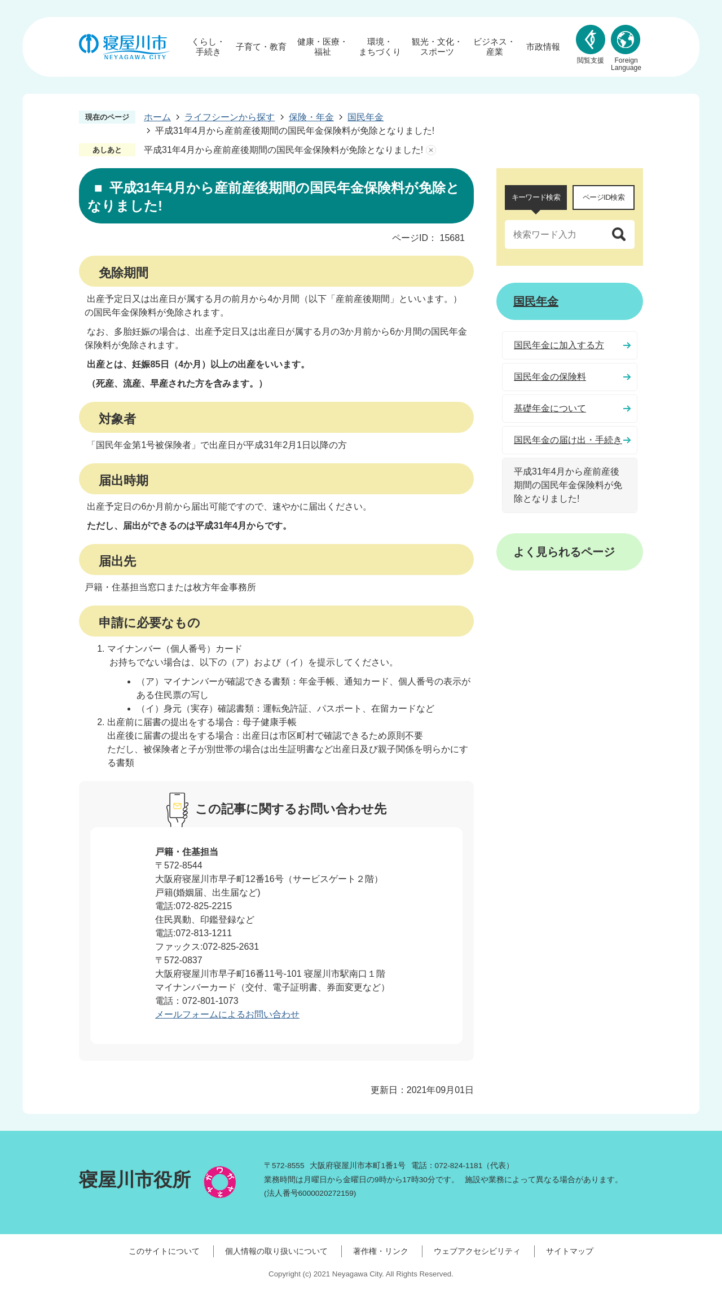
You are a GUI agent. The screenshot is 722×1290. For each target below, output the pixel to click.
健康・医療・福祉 (322, 46)
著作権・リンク (380, 1251)
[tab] (536, 197)
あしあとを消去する (431, 150)
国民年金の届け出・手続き (568, 440)
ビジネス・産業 (494, 46)
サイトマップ (569, 1251)
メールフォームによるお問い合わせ (227, 1014)
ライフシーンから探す (229, 117)
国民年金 (365, 117)
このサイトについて (164, 1251)
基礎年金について (550, 408)
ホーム (157, 117)
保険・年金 (311, 117)
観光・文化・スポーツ (437, 46)
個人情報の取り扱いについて (276, 1251)
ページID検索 (603, 197)
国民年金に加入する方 (559, 345)
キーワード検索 (536, 197)
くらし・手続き (208, 46)
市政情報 (543, 46)
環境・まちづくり (380, 46)
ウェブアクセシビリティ (477, 1251)
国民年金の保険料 (550, 376)
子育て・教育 (261, 46)
